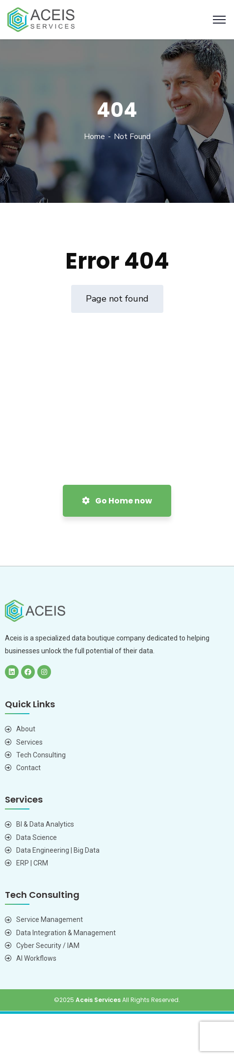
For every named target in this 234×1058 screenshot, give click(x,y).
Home (94, 136)
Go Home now (117, 500)
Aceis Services (98, 1000)
